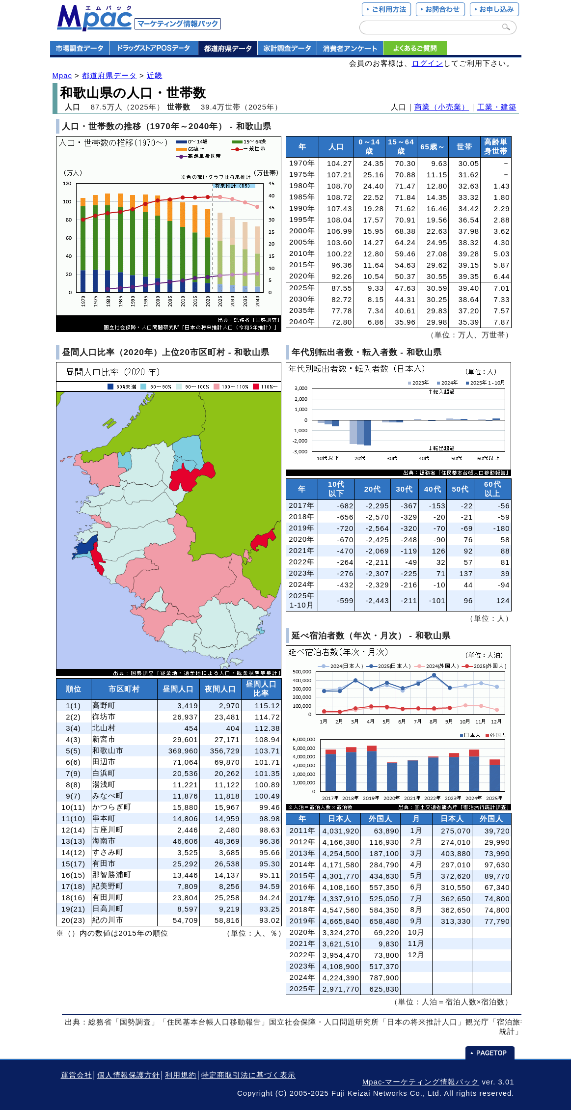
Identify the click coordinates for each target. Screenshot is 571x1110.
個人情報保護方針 (128, 1075)
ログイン (427, 63)
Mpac (62, 76)
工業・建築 (497, 107)
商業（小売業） (441, 107)
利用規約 (180, 1075)
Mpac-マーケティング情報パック (420, 1082)
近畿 (155, 76)
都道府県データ (109, 76)
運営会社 (76, 1075)
